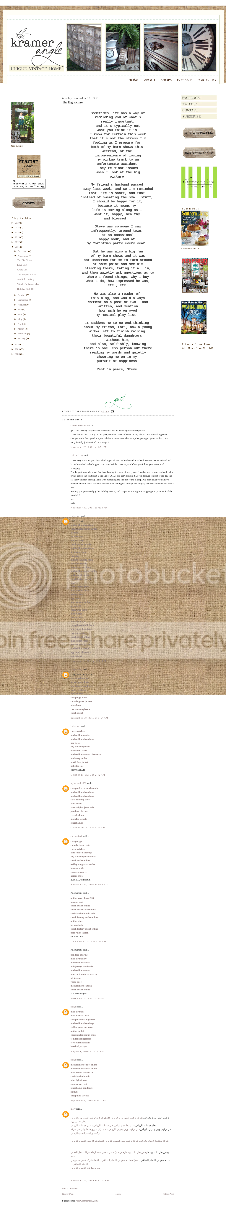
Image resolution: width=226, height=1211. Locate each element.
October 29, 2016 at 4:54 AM (88, 827)
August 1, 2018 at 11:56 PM (87, 1051)
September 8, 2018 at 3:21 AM (89, 1100)
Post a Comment (70, 1188)
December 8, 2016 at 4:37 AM (88, 941)
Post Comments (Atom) (87, 1200)
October (22, 296)
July (20, 311)
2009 (17, 350)
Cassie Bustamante (80, 425)
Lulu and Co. (77, 455)
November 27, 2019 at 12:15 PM (90, 1180)
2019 (17, 224)
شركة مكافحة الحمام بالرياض (85, 1167)
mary (73, 1108)
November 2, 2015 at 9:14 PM (88, 661)
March (21, 330)
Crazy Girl (22, 271)
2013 (17, 238)
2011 (17, 248)
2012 (17, 243)
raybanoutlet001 (78, 783)
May (20, 320)
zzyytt (74, 1006)
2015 (17, 229)
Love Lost (22, 266)
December (23, 252)
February (22, 335)
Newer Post (67, 1193)
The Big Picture (24, 261)
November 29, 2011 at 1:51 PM (89, 447)
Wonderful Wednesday (28, 285)
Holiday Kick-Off (25, 290)
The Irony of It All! (26, 276)
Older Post (168, 1193)
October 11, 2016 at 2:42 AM (88, 774)
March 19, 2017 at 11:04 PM (87, 998)
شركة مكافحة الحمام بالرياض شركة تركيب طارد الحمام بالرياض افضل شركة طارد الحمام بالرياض (120, 1140)
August (21, 306)
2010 (17, 346)
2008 (17, 355)
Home (118, 1193)
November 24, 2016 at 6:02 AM (89, 884)
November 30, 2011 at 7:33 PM (89, 507)
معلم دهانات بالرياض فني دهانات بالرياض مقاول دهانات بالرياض (103, 1125)
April (21, 325)
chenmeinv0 (76, 836)
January (22, 340)
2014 (17, 234)
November (23, 257)
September (23, 301)
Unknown (75, 516)
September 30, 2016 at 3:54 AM (89, 717)
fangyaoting (76, 669)
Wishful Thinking (25, 281)
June (20, 316)
